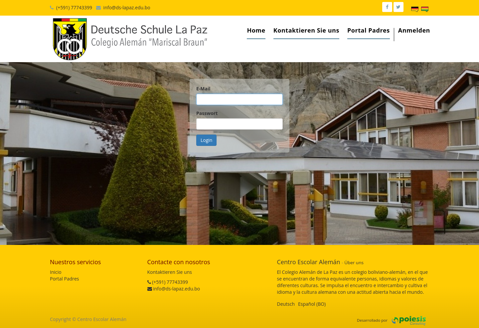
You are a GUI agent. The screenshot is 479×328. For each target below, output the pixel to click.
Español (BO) (312, 304)
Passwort (207, 113)
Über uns (354, 263)
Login (206, 140)
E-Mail (203, 88)
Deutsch (286, 304)
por (384, 320)
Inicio (56, 272)
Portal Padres (64, 278)
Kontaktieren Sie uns (169, 272)
